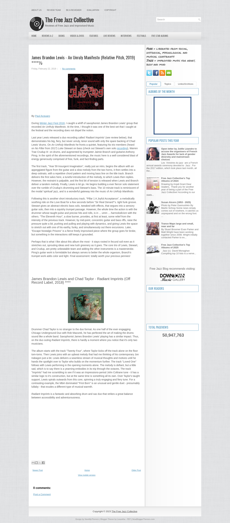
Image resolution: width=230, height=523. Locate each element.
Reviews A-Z (47, 36)
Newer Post (38, 470)
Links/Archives (185, 84)
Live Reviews (109, 36)
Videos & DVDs (77, 36)
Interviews (126, 36)
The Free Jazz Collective (69, 19)
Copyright (110, 10)
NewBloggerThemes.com (143, 519)
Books (62, 36)
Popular (154, 84)
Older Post (136, 470)
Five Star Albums (159, 36)
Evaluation (93, 10)
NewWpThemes (92, 519)
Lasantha (121, 519)
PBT (129, 519)
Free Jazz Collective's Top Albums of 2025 (175, 246)
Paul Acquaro (42, 116)
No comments (68, 69)
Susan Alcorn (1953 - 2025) (176, 202)
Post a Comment (42, 494)
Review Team (54, 10)
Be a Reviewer (74, 10)
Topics (167, 84)
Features (93, 36)
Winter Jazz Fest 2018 (52, 123)
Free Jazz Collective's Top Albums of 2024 (175, 179)
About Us (36, 10)
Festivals (141, 36)
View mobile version (87, 475)
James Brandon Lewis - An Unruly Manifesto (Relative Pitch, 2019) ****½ (83, 60)
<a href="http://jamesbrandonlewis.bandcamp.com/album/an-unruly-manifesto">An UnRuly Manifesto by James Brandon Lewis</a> (85, 265)
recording (122, 148)
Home (33, 36)
